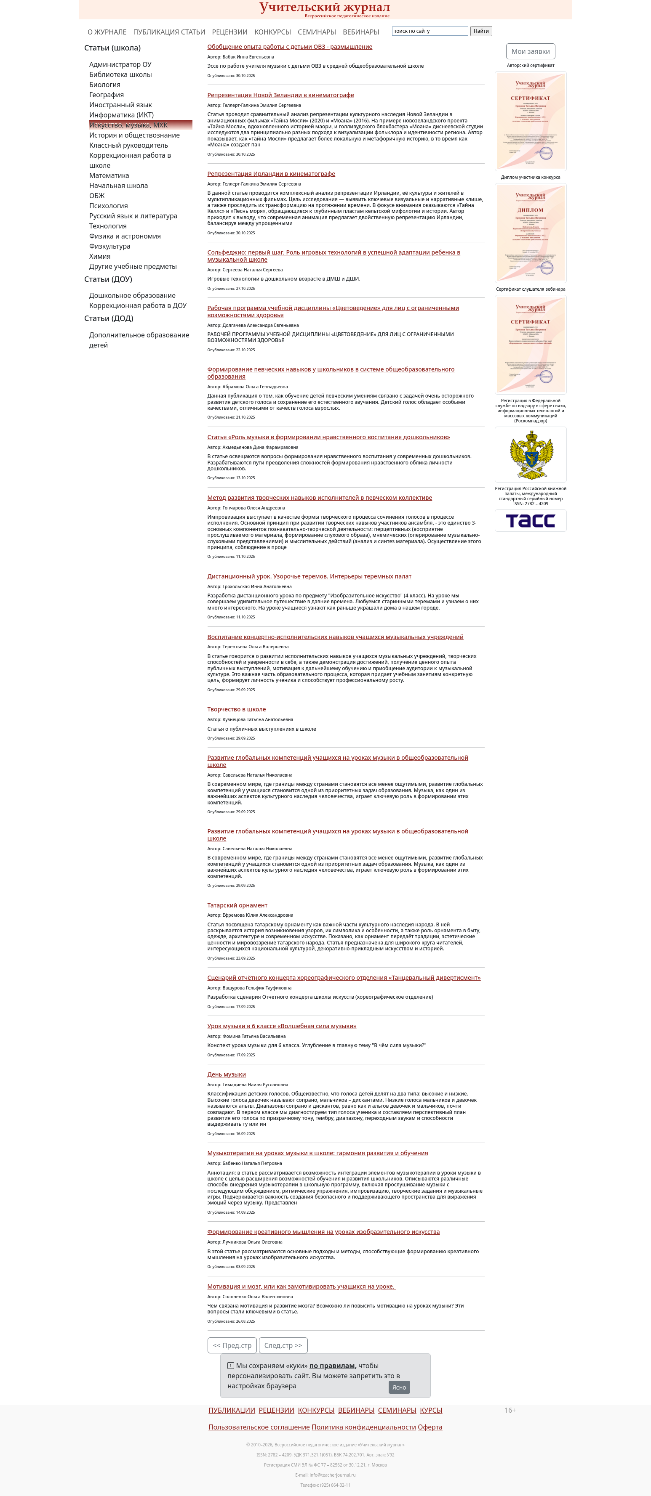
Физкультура (110, 246)
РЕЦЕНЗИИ (230, 32)
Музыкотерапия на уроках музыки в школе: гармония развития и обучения (318, 1153)
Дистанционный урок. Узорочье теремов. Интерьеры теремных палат (310, 576)
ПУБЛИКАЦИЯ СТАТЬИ (169, 32)
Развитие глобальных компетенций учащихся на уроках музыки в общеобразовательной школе (338, 761)
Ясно (399, 1387)
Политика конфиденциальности (364, 1427)
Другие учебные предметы (133, 266)
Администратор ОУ (120, 64)
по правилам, (333, 1365)
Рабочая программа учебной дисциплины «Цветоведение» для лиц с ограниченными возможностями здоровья (333, 311)
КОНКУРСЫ (272, 32)
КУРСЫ (431, 1410)
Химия (100, 256)
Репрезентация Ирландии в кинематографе (272, 174)
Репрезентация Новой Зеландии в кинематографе (281, 95)
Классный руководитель (128, 145)
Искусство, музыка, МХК (128, 125)
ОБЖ (96, 195)
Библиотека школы (120, 74)
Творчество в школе (237, 709)
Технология (108, 226)
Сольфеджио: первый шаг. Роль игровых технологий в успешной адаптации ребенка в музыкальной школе (334, 255)
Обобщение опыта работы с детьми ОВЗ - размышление (290, 46)
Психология (108, 205)
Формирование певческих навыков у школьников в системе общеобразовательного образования (331, 372)
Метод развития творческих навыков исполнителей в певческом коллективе (320, 497)
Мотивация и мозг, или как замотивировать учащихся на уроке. (302, 1286)
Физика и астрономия (125, 236)
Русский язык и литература (133, 215)
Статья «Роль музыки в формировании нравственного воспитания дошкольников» (329, 437)
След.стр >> (283, 1345)
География (106, 94)
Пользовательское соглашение (259, 1427)
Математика (109, 175)
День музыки (227, 1074)
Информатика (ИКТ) (121, 114)
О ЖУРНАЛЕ (107, 32)
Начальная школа (118, 185)
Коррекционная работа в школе (130, 160)
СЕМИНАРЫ (317, 32)
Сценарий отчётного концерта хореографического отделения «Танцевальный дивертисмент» (344, 977)
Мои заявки (531, 51)
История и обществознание (134, 135)
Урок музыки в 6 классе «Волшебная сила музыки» (282, 1026)
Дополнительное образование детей (139, 340)
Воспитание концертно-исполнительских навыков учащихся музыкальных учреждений (336, 637)
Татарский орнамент (238, 905)
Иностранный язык (120, 104)
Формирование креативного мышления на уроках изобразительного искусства (324, 1232)
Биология (104, 84)
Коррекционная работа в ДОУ (138, 305)
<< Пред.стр (232, 1345)
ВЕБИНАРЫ (361, 32)
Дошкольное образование (132, 295)
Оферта (430, 1427)
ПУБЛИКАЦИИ (231, 1410)
